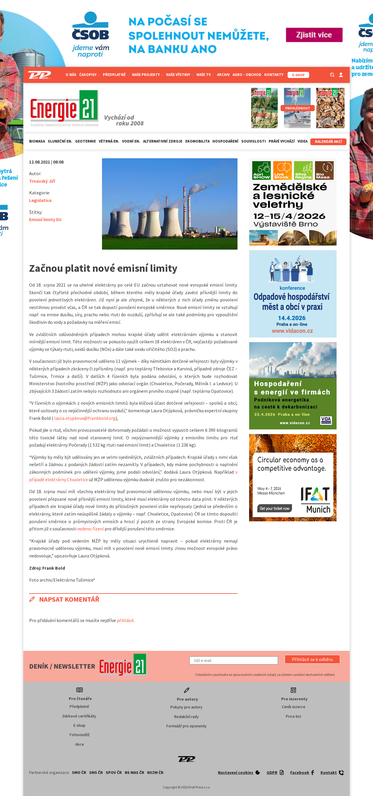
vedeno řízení (90, 529)
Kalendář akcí (328, 141)
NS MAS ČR (134, 772)
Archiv (223, 74)
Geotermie (85, 141)
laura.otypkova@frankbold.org (85, 418)
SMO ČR (79, 772)
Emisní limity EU (45, 219)
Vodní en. (131, 141)
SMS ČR (96, 772)
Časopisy (89, 74)
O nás (71, 74)
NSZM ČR (155, 772)
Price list (293, 716)
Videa (302, 141)
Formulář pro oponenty (186, 726)
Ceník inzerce (293, 706)
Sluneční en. (60, 141)
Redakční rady (186, 716)
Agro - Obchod (247, 74)
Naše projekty (147, 74)
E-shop (79, 725)
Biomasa (37, 141)
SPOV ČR (114, 772)
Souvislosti (253, 141)
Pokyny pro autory (186, 707)
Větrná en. (109, 141)
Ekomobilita (197, 141)
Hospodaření (225, 141)
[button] (312, 659)
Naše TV (205, 74)
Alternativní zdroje (162, 141)
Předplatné (116, 74)
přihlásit (125, 620)
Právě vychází (282, 141)
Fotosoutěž (79, 734)
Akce (79, 744)
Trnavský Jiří (42, 181)
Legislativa (40, 200)
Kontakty (273, 74)
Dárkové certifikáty (79, 716)
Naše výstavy (179, 74)
